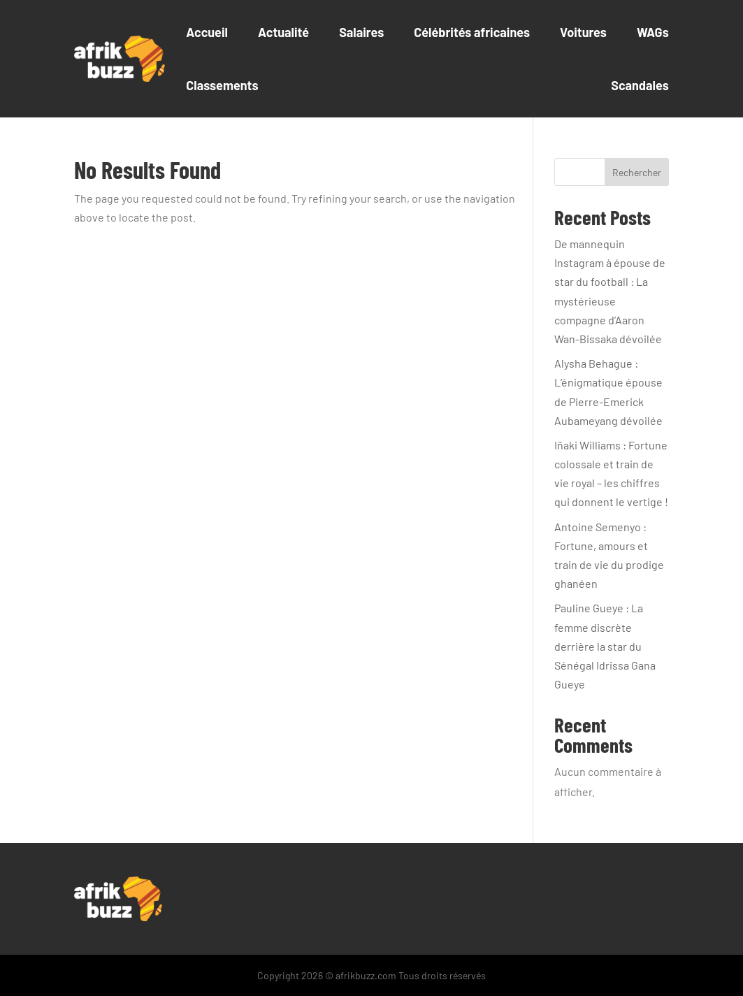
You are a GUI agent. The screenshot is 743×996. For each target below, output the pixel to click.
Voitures (583, 32)
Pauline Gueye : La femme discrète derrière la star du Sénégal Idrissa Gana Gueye (605, 646)
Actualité (283, 32)
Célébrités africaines (472, 32)
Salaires (361, 32)
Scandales (640, 85)
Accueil (207, 32)
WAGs (653, 32)
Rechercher (636, 172)
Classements (222, 85)
